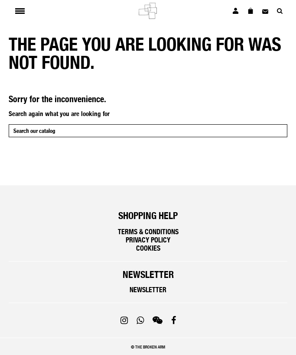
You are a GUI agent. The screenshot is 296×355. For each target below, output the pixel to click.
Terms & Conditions (148, 232)
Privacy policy (148, 240)
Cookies (148, 248)
